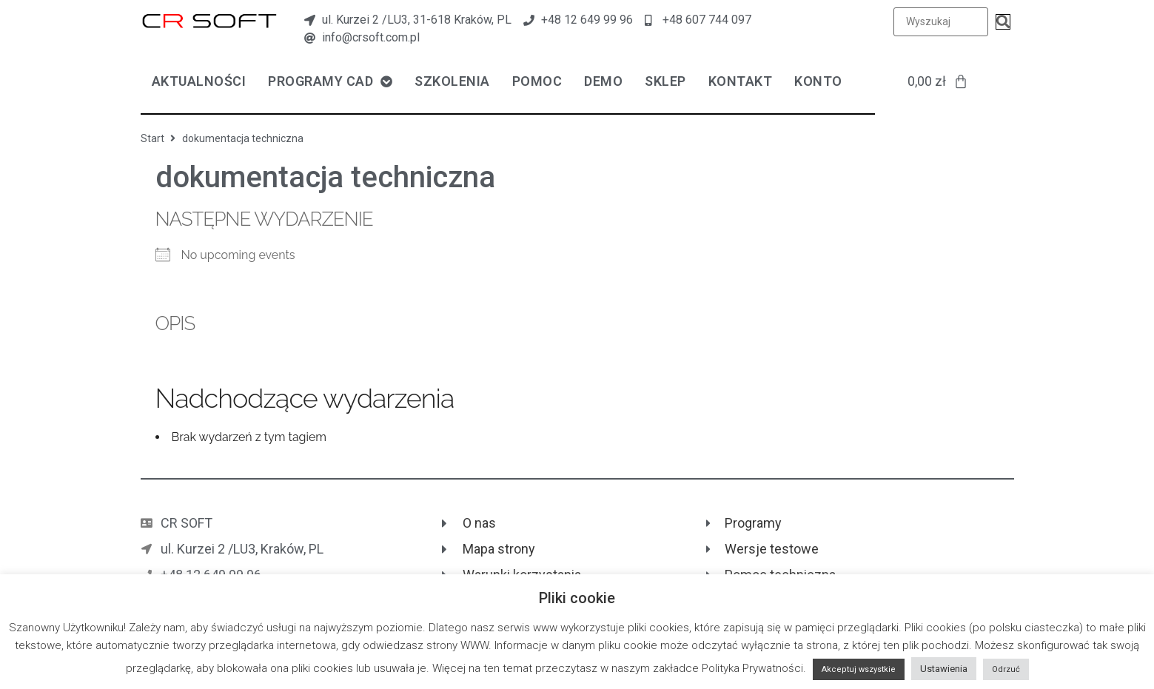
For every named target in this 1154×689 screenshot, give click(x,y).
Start (152, 138)
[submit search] (1003, 22)
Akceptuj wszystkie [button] (859, 669)
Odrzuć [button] (1006, 669)
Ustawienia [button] (943, 668)
